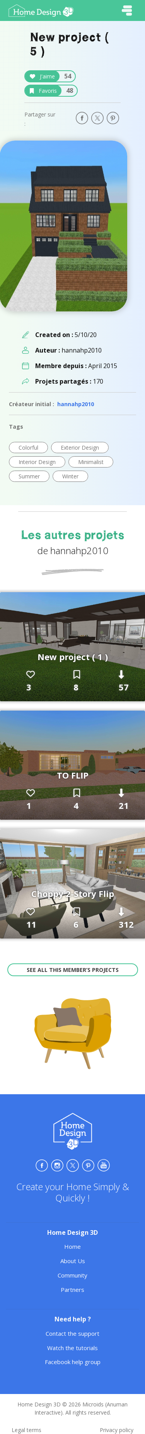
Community (72, 1275)
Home (72, 1246)
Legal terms (26, 1430)
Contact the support (72, 1333)
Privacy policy (116, 1430)
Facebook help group (73, 1362)
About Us (72, 1261)
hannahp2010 (75, 404)
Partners (72, 1289)
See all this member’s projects (73, 969)
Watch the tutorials (72, 1348)
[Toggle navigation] (126, 10)
